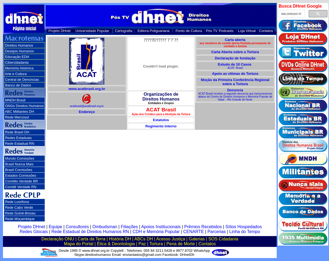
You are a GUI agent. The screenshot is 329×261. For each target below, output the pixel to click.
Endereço (87, 112)
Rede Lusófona (17, 202)
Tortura (156, 243)
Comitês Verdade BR (21, 181)
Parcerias (216, 231)
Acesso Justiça (170, 239)
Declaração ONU (57, 239)
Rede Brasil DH (17, 132)
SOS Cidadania (223, 239)
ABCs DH (143, 239)
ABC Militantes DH (19, 111)
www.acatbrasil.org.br (87, 89)
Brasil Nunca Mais (19, 164)
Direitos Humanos (19, 45)
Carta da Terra (91, 239)
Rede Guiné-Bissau (20, 213)
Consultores (77, 226)
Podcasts (226, 31)
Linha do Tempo (244, 231)
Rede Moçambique (20, 219)
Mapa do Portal (78, 243)
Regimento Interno (161, 126)
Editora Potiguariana (153, 31)
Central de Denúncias (22, 80)
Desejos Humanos (19, 51)
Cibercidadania (17, 62)
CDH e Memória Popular (156, 231)
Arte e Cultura (16, 74)
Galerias (197, 239)
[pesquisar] (291, 13)
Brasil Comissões (18, 170)
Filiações (129, 226)
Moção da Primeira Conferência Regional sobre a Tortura (235, 82)
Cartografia (123, 31)
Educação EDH (17, 57)
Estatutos (161, 120)
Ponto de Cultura (189, 31)
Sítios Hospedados (243, 226)
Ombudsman (104, 226)
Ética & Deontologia (116, 243)
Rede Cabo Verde (19, 207)
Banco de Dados (18, 85)
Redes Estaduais (18, 138)
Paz (142, 243)
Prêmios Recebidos (203, 226)
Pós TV (211, 31)
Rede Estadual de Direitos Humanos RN (90, 231)
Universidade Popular (92, 31)
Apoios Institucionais (161, 226)
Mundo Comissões (19, 158)
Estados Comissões (20, 175)
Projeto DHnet (60, 31)
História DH (120, 239)
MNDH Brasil (15, 100)
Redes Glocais (34, 231)
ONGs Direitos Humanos (24, 106)
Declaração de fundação (235, 58)
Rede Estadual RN (19, 143)
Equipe (55, 226)
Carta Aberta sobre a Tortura (235, 52)
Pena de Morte (180, 243)
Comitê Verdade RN (21, 187)
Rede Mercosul (17, 117)
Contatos (266, 31)
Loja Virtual (247, 31)
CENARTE (193, 231)
